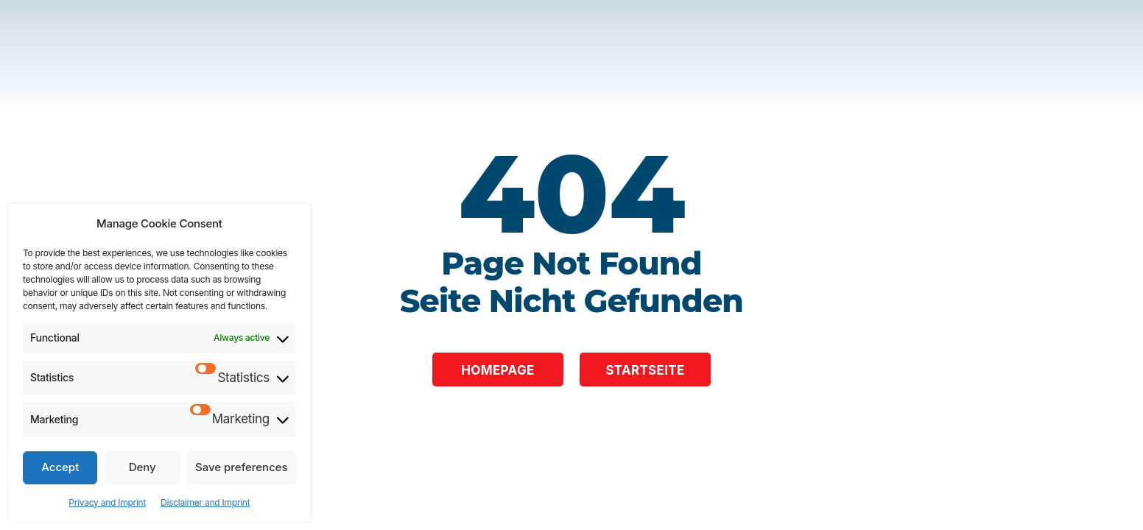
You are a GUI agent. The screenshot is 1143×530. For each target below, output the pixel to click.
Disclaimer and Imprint (205, 502)
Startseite (644, 370)
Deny (142, 467)
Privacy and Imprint (107, 502)
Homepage (497, 370)
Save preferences (241, 467)
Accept (60, 467)
